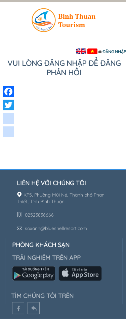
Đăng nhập (114, 51)
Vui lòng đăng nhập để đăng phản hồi (64, 68)
